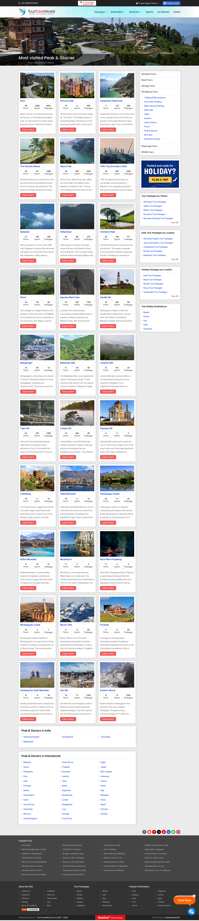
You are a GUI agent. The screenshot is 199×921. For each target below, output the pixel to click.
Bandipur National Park (73, 845)
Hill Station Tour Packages (154, 202)
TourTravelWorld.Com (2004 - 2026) (52, 918)
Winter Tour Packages (153, 210)
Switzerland (28, 795)
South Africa (67, 762)
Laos (64, 809)
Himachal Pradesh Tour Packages (158, 239)
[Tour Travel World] (37, 12)
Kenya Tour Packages (152, 288)
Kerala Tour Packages (152, 251)
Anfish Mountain (28, 559)
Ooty (104, 895)
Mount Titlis (66, 625)
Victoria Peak (67, 101)
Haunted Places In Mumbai (75, 866)
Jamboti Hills (106, 363)
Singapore (81, 906)
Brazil (103, 786)
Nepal (103, 804)
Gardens (147, 118)
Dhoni (23, 297)
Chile (64, 781)
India (134, 892)
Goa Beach (26, 845)
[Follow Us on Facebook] (144, 832)
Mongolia (105, 795)
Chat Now (184, 900)
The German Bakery (30, 166)
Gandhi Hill (105, 297)
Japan (103, 767)
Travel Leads (171, 3)
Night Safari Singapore (155, 849)
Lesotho (65, 776)
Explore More (28, 129)
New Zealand (106, 772)
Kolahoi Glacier (108, 690)
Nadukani (25, 232)
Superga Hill (106, 428)
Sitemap (25, 902)
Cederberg (25, 494)
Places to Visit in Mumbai (74, 858)
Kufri (22, 101)
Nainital (80, 899)
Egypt (103, 762)
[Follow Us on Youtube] (164, 832)
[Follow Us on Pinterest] (154, 832)
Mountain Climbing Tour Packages (158, 218)
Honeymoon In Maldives (115, 871)
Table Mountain (68, 494)
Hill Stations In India (113, 845)
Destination (118, 11)
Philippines (28, 772)
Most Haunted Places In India (158, 862)
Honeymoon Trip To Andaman (158, 871)
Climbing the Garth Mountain (34, 690)
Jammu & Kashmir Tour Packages (158, 243)
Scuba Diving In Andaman (156, 853)
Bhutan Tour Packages (153, 284)
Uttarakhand (67, 737)
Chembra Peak (107, 232)
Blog (49, 906)
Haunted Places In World (32, 866)
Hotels (177, 11)
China (103, 800)
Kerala (146, 316)
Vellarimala (65, 232)
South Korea (28, 804)
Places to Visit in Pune (155, 858)
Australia (66, 772)
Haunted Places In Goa (155, 866)
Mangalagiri (26, 363)
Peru (25, 776)
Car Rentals (163, 11)
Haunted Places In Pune (32, 871)
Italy (102, 790)
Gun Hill (64, 690)
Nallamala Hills (67, 363)
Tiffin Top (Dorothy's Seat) (113, 166)
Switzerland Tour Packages (155, 292)
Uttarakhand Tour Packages (155, 247)
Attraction (135, 11)
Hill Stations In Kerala (72, 849)
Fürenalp (104, 625)
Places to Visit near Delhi (74, 862)
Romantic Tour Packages (154, 214)
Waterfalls (148, 110)
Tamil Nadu (105, 737)
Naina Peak (65, 166)
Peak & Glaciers (151, 131)
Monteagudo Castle (30, 625)
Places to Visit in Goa (113, 858)
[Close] (194, 896)
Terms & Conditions (30, 906)
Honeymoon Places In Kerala (34, 875)
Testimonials (52, 899)
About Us (51, 895)
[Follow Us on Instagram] (178, 832)
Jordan (65, 800)
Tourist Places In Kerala (32, 858)
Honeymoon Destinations (74, 875)
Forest (147, 126)
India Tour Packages (152, 275)
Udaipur (80, 902)
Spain (64, 786)
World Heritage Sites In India (34, 849)
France (104, 781)
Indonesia (105, 776)
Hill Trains (148, 135)
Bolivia (26, 790)
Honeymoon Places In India (75, 871)
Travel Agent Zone (147, 3)
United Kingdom (30, 818)
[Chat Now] (191, 911)
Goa (145, 321)
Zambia (104, 814)
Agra (104, 899)
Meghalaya (28, 741)
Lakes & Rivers (150, 122)
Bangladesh (67, 804)
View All (174, 222)
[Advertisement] (151, 377)
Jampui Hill (65, 428)
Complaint (26, 895)
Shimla (80, 895)
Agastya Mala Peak (69, 297)
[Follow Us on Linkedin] (169, 832)
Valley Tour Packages (152, 206)
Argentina (66, 790)
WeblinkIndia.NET (172, 918)
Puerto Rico (67, 818)
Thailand (66, 767)
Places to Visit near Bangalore (35, 862)
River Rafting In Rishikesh (115, 853)
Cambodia (27, 809)
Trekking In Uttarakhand (32, 853)
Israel (25, 800)
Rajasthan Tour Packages (154, 255)
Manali (146, 312)
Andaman (147, 329)
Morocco (27, 814)
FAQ (49, 902)
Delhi (145, 325)
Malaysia (27, 762)
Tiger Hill (24, 428)
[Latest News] (149, 832)
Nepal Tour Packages (152, 280)
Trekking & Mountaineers (155, 98)
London (161, 895)
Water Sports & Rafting (154, 106)
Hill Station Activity (152, 139)
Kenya (26, 767)
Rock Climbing (110, 849)
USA (25, 781)
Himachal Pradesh (31, 737)
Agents (149, 11)
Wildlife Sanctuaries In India (157, 845)
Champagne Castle (109, 494)
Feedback (51, 892)
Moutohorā (65, 559)
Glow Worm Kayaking (111, 559)
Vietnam (104, 809)
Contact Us (26, 892)
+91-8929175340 (28, 3)
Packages (100, 11)
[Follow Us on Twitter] (159, 832)
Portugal (27, 786)
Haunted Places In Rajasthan (117, 866)
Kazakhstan (67, 795)
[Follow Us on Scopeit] (173, 832)
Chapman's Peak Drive (111, 101)
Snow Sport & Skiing (153, 102)
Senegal (65, 814)
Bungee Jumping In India (74, 853)
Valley (146, 114)
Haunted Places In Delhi (114, 862)
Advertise (25, 899)
